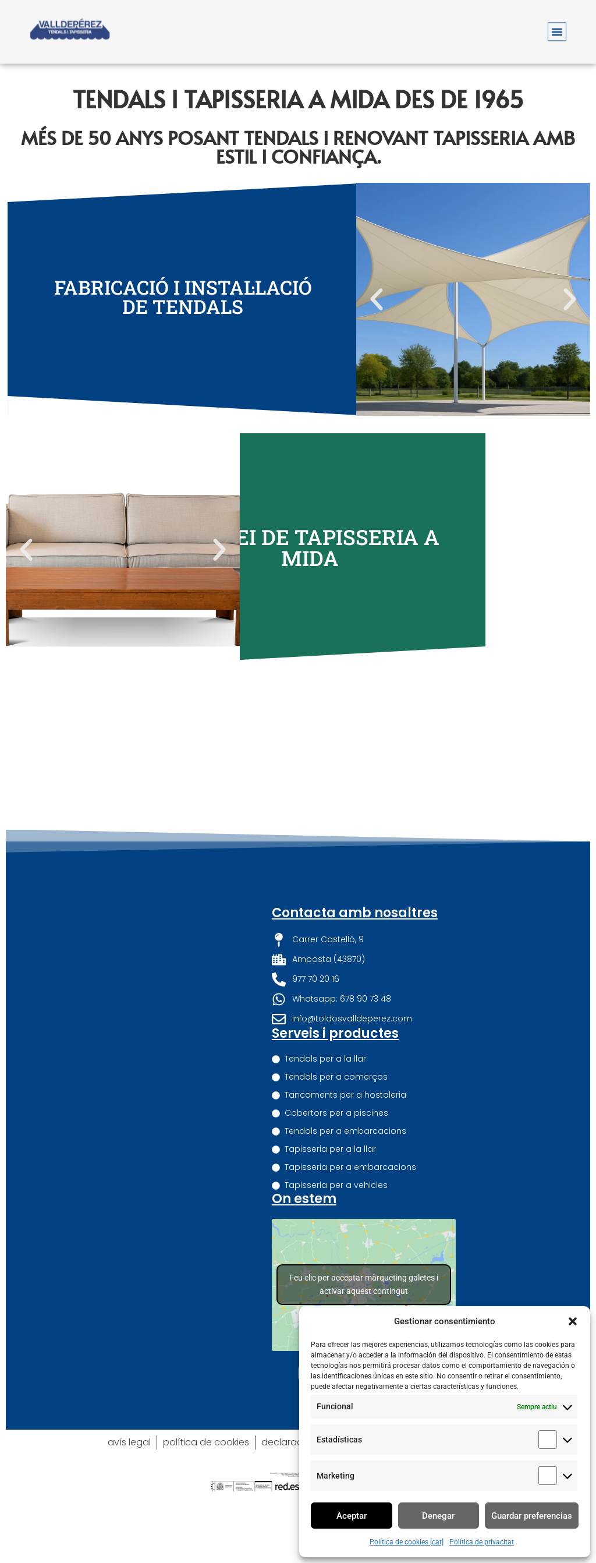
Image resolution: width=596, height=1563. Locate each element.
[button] (573, 1321)
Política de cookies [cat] (407, 1542)
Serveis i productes (335, 1033)
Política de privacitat (481, 1542)
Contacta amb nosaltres (355, 913)
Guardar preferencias (531, 1516)
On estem (304, 1199)
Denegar (438, 1516)
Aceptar (351, 1516)
